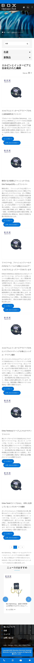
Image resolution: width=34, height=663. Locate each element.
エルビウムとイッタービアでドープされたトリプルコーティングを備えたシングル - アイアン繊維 (16, 351)
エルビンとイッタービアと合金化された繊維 (16, 35)
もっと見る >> (8, 138)
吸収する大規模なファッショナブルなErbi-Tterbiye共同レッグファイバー (16, 182)
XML (19, 645)
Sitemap (10, 645)
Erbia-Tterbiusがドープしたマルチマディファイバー (17, 432)
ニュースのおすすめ (17, 567)
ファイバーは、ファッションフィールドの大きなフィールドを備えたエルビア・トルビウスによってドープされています (16, 266)
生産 (8, 32)
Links (4, 645)
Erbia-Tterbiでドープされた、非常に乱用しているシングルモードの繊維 (17, 505)
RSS (15, 645)
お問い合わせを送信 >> (12, 142)
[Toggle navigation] (32, 7)
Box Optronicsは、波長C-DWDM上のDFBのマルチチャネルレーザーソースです (17, 605)
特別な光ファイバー (17, 32)
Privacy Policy (27, 645)
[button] (5, 599)
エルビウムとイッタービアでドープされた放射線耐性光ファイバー (16, 112)
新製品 (7, 57)
